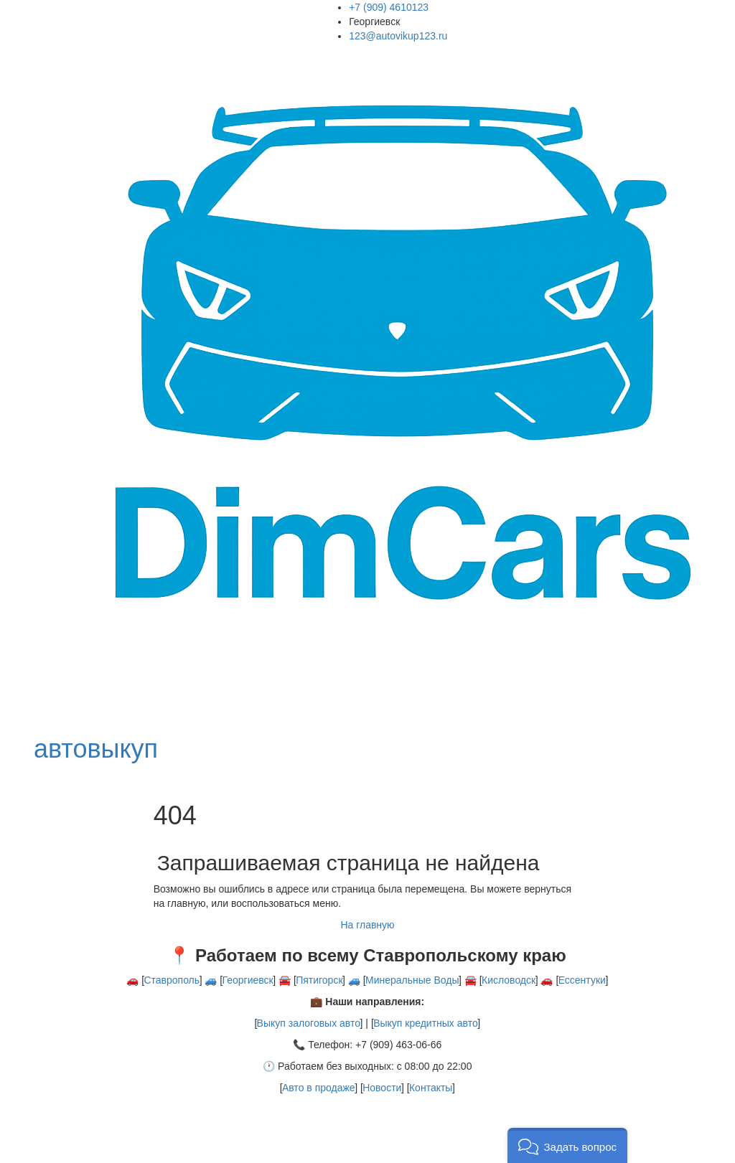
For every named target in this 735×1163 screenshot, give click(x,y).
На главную (367, 925)
